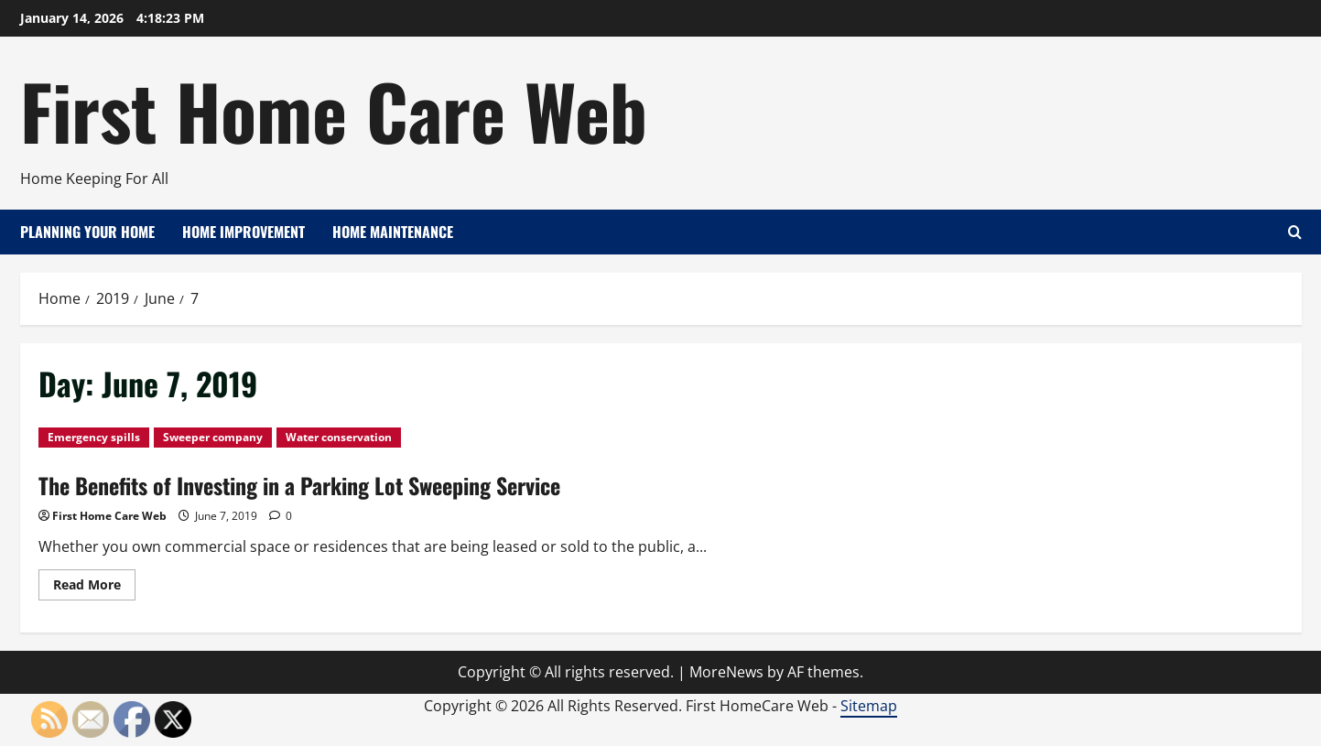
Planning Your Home (87, 232)
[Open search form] (1295, 232)
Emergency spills (94, 437)
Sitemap (868, 706)
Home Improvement (243, 232)
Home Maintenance (392, 232)
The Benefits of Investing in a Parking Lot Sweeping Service (299, 485)
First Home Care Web (333, 110)
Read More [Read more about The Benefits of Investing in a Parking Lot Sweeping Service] (94, 587)
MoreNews (726, 672)
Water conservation (339, 437)
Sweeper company (213, 437)
